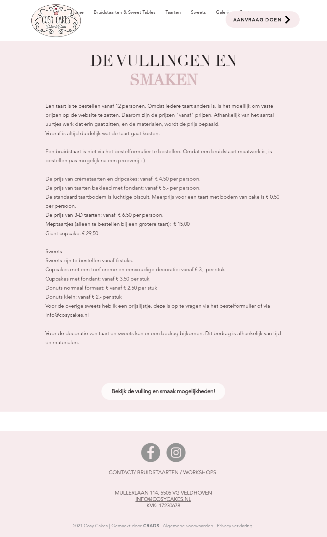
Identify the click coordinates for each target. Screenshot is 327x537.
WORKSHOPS (200, 472)
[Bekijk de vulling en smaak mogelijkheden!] (163, 391)
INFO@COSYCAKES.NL (163, 499)
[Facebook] (150, 452)
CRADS (151, 526)
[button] (173, 12)
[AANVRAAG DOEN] (263, 19)
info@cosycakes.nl (67, 315)
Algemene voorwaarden (188, 526)
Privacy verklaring (235, 526)
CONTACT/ (123, 472)
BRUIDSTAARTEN (158, 472)
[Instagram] (176, 452)
